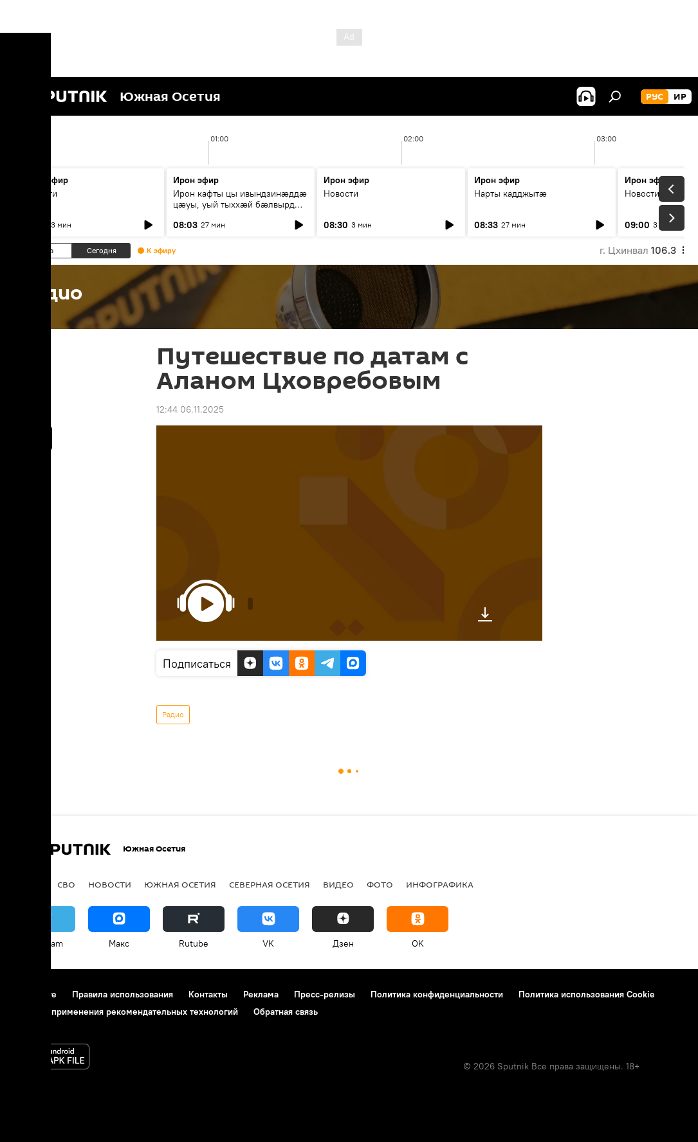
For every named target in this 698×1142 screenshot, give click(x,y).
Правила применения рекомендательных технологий (126, 1011)
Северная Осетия (269, 884)
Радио (173, 714)
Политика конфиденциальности (437, 994)
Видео (338, 884)
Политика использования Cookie (587, 994)
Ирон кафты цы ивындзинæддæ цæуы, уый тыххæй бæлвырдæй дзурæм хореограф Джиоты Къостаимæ (240, 210)
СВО (66, 884)
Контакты (208, 994)
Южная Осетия (180, 884)
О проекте (35, 994)
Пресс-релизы (324, 994)
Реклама (261, 994)
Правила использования (122, 994)
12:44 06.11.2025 (190, 409)
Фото (380, 884)
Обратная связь (285, 1011)
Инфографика (439, 884)
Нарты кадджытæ (510, 193)
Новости (40, 193)
